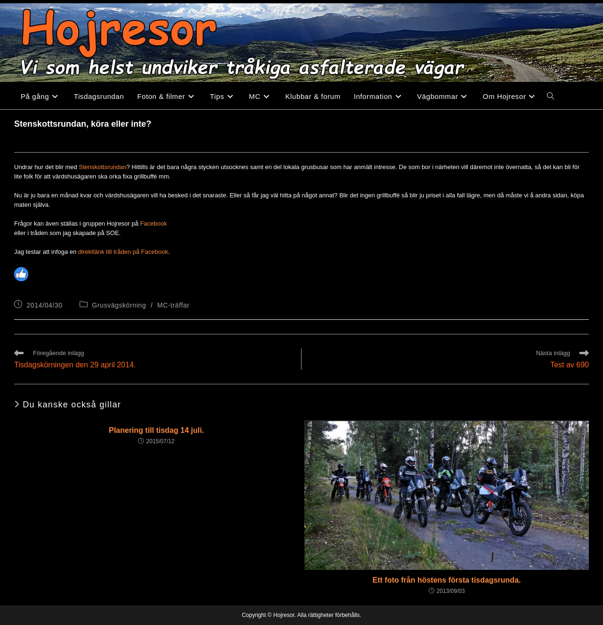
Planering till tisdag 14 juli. (156, 430)
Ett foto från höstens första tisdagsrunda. (447, 580)
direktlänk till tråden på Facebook (123, 251)
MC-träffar (173, 305)
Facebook (153, 223)
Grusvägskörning (119, 305)
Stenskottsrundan (102, 166)
